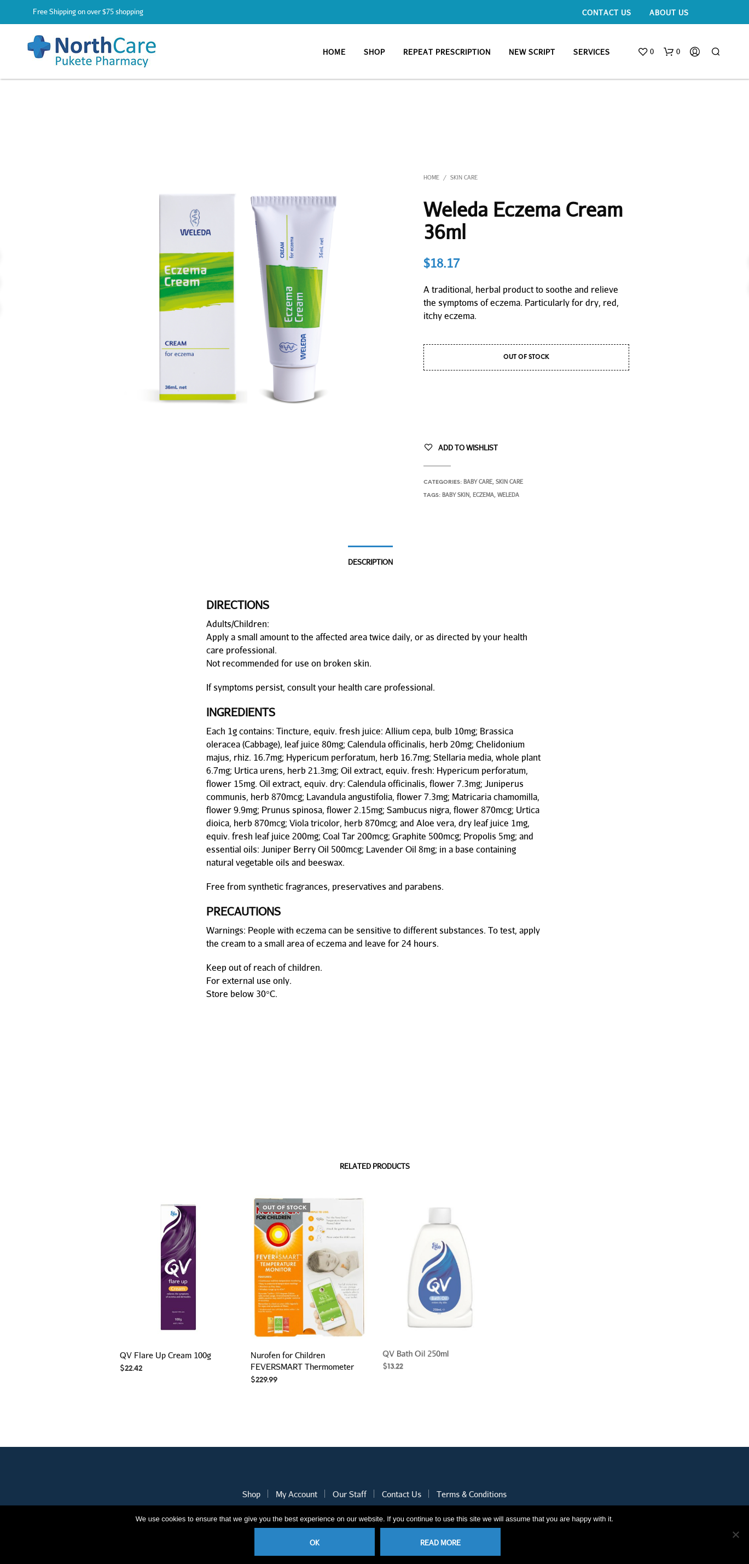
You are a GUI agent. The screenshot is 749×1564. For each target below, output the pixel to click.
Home (334, 52)
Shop (374, 52)
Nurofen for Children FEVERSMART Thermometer (302, 1357)
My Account (296, 1494)
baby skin (455, 494)
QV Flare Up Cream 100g (165, 1355)
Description (370, 562)
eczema (483, 494)
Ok (315, 1542)
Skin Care (464, 177)
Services (591, 52)
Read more (440, 1542)
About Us (669, 12)
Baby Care (477, 481)
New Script (532, 52)
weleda (508, 494)
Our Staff (350, 1494)
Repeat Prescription (447, 52)
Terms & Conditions (472, 1494)
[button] (645, 52)
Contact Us (606, 12)
